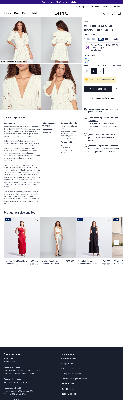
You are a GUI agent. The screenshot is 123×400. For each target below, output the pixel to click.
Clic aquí (111, 151)
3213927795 (9, 362)
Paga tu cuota (68, 363)
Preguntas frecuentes (72, 374)
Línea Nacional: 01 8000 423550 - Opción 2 (22, 370)
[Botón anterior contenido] (116, 242)
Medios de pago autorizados (75, 379)
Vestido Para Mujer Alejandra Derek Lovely (88, 262)
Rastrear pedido (69, 394)
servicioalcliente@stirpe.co (15, 382)
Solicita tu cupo (69, 358)
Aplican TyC (93, 121)
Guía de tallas (115, 65)
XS (87, 71)
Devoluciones (68, 384)
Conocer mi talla (99, 65)
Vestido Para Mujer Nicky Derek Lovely (16, 262)
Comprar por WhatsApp (102, 98)
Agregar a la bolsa (98, 89)
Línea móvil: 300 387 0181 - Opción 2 (19, 373)
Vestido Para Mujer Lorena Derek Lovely (50, 262)
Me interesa (96, 50)
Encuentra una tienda (71, 368)
